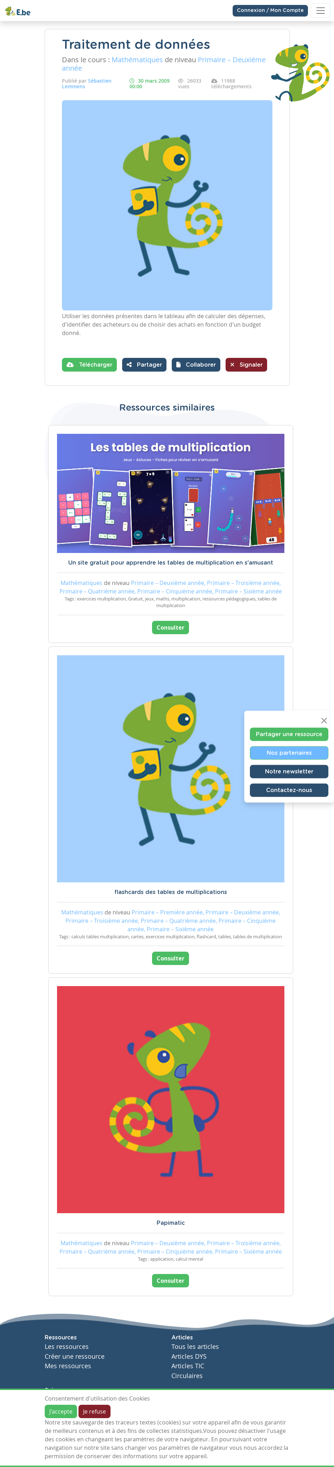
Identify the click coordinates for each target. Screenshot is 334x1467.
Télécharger (89, 364)
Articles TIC (187, 1366)
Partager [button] (144, 364)
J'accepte (61, 1411)
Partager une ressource (289, 734)
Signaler (246, 364)
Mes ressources (68, 1366)
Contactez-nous (289, 790)
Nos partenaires (289, 752)
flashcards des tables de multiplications (170, 892)
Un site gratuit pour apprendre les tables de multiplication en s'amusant (170, 563)
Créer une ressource (75, 1356)
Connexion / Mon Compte (270, 10)
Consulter (170, 627)
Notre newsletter (289, 771)
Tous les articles (195, 1347)
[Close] (324, 720)
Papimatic (171, 1223)
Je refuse (94, 1411)
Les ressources (67, 1347)
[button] (196, 365)
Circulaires (187, 1376)
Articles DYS (189, 1356)
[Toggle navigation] (320, 11)
